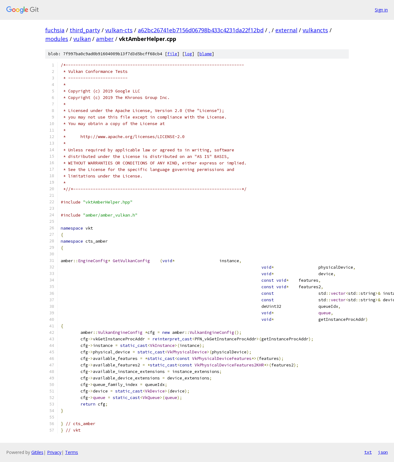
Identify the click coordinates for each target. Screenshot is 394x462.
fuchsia (54, 30)
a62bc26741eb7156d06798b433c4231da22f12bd (201, 30)
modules (56, 39)
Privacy (54, 452)
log (188, 53)
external (286, 30)
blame (205, 53)
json (383, 452)
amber (105, 39)
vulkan (82, 39)
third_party (85, 30)
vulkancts (315, 30)
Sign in (381, 10)
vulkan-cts (119, 30)
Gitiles (37, 452)
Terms (71, 452)
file (172, 53)
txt (368, 452)
